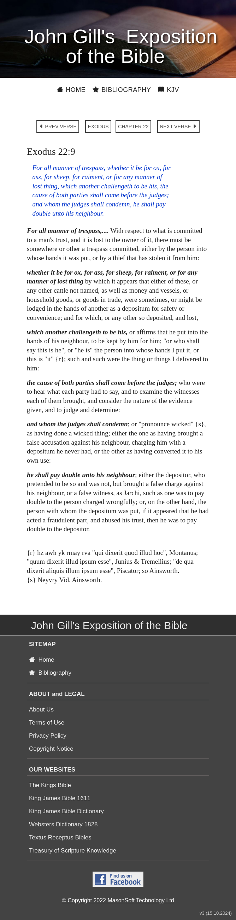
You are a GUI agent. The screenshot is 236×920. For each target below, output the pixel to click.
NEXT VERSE (178, 126)
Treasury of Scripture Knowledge (72, 850)
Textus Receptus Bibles (60, 837)
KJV (168, 89)
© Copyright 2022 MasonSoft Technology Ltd (118, 900)
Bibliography (122, 89)
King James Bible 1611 (59, 798)
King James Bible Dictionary (66, 811)
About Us (41, 709)
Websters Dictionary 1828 (63, 824)
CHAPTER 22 (133, 126)
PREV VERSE (58, 126)
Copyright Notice (51, 748)
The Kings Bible (50, 785)
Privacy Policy (47, 735)
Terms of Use (46, 722)
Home (71, 89)
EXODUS (98, 126)
